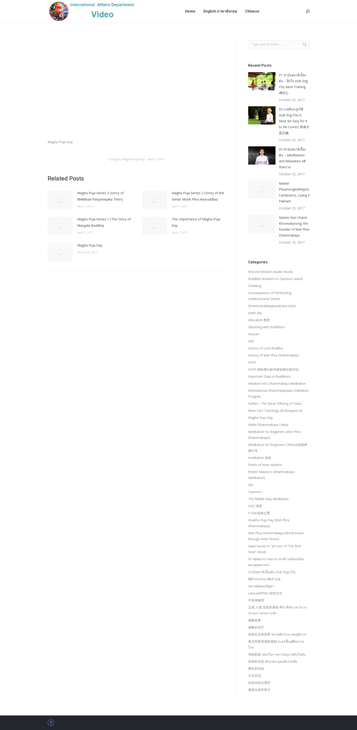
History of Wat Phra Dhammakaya (273, 355)
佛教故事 (254, 620)
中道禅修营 (256, 600)
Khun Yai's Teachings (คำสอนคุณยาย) (275, 410)
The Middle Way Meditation (268, 499)
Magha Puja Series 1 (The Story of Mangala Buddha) (104, 222)
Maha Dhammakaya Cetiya (268, 424)
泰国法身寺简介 (259, 689)
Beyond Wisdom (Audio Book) (270, 272)
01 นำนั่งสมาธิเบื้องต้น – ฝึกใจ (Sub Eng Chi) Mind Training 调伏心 (293, 84)
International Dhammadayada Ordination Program (278, 393)
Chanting (254, 286)
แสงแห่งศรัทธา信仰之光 (265, 593)
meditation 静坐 (259, 457)
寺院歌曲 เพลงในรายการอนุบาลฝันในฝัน (277, 654)
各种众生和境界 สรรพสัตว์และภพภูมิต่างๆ (277, 634)
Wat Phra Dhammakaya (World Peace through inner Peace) (276, 536)
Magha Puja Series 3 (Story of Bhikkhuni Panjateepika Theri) (100, 196)
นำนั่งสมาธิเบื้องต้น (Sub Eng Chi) (271, 572)
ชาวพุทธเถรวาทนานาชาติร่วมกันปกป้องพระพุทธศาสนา (276, 562)
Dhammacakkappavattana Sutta (272, 306)
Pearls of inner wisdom (265, 465)
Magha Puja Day (133, 159)
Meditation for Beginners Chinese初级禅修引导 (277, 448)
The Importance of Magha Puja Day (196, 222)
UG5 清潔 (255, 506)
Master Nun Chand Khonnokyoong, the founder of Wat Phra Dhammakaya (294, 226)
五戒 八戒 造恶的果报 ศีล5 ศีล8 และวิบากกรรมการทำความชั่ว (277, 610)
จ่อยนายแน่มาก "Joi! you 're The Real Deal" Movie (274, 549)
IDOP (252, 362)
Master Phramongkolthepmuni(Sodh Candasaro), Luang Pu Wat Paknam (300, 192)
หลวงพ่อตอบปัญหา (261, 586)
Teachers (255, 492)
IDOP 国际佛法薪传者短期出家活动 (273, 369)
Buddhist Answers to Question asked (275, 279)
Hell (251, 341)
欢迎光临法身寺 (259, 682)
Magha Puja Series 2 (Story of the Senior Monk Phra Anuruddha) (198, 196)
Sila (250, 485)
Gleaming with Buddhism (266, 327)
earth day (255, 313)
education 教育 (259, 320)
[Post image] (60, 200)
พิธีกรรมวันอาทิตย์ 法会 (264, 579)
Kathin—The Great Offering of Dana (274, 403)
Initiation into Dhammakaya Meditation (277, 383)
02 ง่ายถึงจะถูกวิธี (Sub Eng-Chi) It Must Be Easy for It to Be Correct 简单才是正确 (294, 121)
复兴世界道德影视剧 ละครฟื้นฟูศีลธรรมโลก (276, 644)
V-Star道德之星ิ (259, 513)
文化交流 (254, 675)
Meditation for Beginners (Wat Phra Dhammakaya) (274, 435)
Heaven (253, 334)
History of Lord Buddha (265, 348)
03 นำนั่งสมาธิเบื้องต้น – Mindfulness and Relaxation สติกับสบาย (292, 158)
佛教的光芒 (256, 627)
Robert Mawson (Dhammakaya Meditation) (271, 475)
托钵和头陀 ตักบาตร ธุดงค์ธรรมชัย (272, 661)
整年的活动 (256, 668)
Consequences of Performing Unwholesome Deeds (269, 296)
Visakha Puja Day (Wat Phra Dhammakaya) (268, 523)
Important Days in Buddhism (269, 376)
